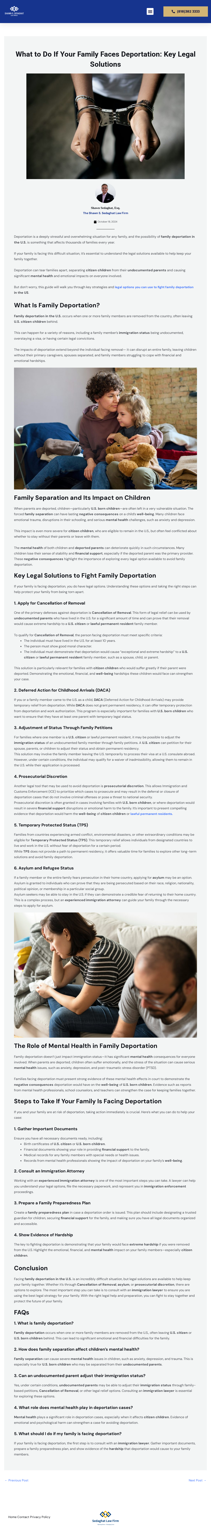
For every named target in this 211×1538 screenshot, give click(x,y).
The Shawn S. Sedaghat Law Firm (105, 213)
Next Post (197, 1481)
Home (12, 1518)
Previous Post (17, 1481)
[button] (150, 11)
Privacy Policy (45, 1518)
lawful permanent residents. (153, 814)
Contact (26, 1518)
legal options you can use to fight (142, 287)
